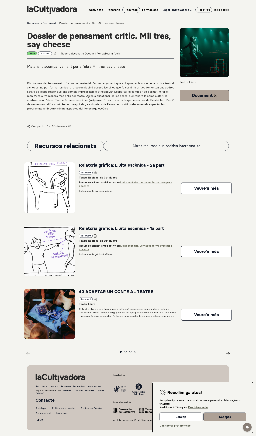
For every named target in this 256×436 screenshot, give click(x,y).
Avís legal (41, 408)
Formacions (79, 386)
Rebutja (180, 417)
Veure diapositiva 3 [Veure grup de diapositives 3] (130, 352)
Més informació (198, 407)
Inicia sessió (94, 386)
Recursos (33, 23)
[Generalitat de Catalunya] (124, 410)
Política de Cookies (92, 408)
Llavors (100, 390)
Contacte (45, 400)
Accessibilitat (43, 413)
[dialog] (202, 407)
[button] (247, 427)
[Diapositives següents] (227, 353)
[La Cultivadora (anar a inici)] (52, 10)
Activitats (41, 386)
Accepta (225, 417)
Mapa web (62, 413)
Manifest (67, 390)
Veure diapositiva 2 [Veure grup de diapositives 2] (125, 352)
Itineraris (53, 386)
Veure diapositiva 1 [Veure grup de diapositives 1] (121, 352)
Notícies (89, 390)
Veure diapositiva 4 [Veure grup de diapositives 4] (135, 352)
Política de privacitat (64, 408)
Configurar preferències (175, 425)
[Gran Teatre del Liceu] (139, 389)
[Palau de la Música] (120, 389)
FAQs (39, 420)
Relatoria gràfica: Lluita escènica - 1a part (121, 228)
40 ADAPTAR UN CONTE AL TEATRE (116, 291)
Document (50, 23)
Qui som (79, 390)
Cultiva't (40, 393)
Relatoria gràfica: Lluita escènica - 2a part (122, 165)
